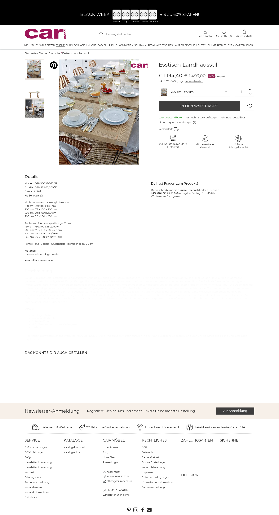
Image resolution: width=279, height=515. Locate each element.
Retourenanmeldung (37, 482)
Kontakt (29, 472)
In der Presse (110, 447)
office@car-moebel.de (119, 481)
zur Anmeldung (235, 411)
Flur (107, 45)
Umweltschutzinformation (157, 482)
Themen (229, 45)
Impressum (148, 472)
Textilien (191, 45)
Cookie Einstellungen (154, 462)
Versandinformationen (38, 492)
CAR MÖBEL (89, 335)
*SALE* (34, 45)
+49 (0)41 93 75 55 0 (118, 476)
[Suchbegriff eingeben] (140, 34)
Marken (218, 45)
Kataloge (73, 440)
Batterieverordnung (153, 487)
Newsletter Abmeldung (38, 467)
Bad (100, 45)
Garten (240, 45)
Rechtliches (154, 440)
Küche (92, 45)
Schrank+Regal (144, 45)
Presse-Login (110, 462)
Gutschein (204, 45)
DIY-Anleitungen (34, 452)
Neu (26, 45)
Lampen (179, 45)
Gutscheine (31, 497)
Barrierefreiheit (150, 457)
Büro (69, 45)
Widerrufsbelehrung (153, 467)
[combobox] (194, 91)
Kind (114, 45)
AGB (144, 447)
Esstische (54, 53)
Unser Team (110, 457)
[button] (34, 69)
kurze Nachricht (190, 189)
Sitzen (51, 45)
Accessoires (164, 45)
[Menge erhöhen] (250, 89)
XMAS (42, 45)
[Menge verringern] (250, 94)
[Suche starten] (102, 34)
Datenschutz (149, 452)
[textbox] (194, 91)
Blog (249, 45)
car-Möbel (114, 440)
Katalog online (72, 452)
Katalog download (74, 447)
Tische (60, 45)
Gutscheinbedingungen (155, 477)
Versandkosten (194, 81)
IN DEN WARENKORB (199, 106)
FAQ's (28, 457)
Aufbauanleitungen (36, 447)
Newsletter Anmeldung (38, 462)
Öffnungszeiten (33, 477)
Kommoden (125, 45)
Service (32, 440)
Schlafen (80, 45)
